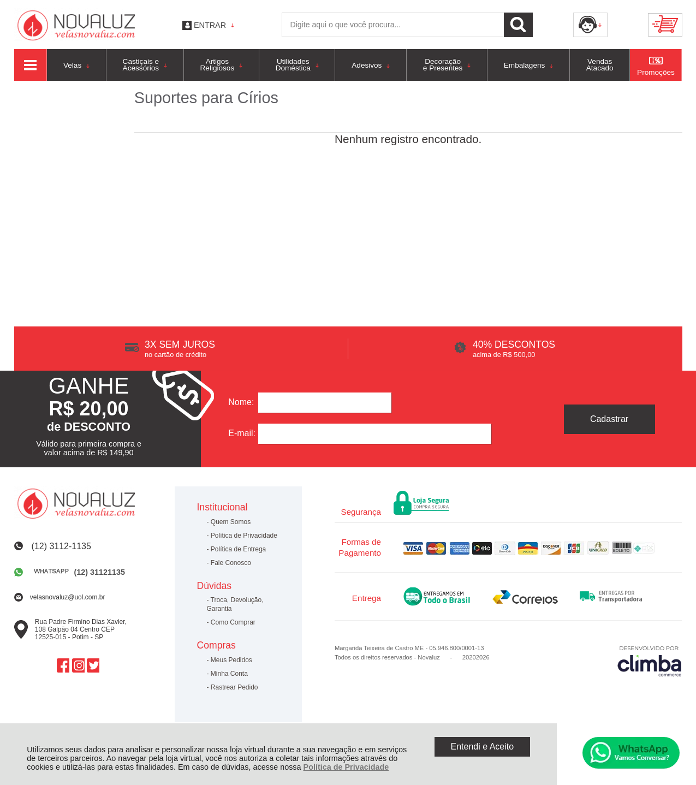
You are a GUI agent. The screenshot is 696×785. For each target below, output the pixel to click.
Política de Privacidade (346, 767)
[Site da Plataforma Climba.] (649, 661)
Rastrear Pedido (234, 687)
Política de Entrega (238, 549)
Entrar (210, 25)
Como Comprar (233, 622)
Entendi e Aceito (482, 746)
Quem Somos (231, 522)
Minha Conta (229, 673)
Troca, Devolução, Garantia (234, 604)
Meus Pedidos (231, 660)
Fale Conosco (231, 563)
